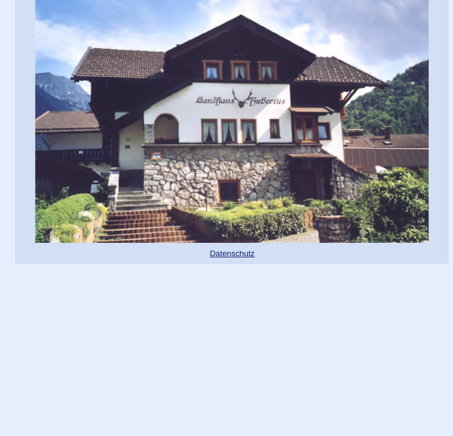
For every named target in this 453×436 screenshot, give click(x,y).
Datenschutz (232, 253)
